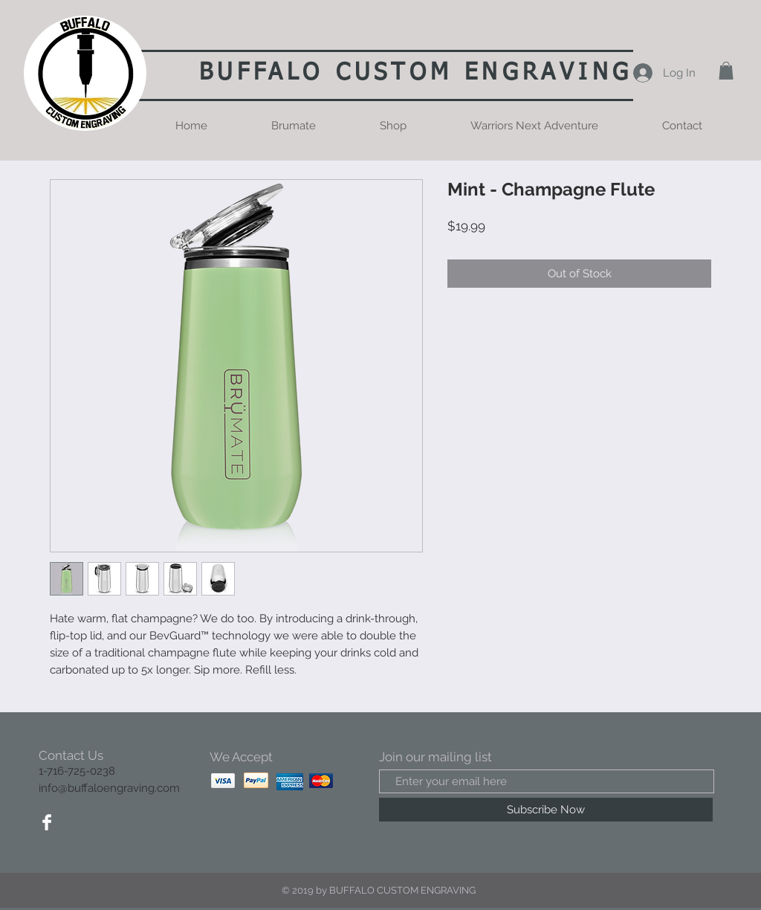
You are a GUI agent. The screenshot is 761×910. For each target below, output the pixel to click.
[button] (726, 71)
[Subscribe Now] (546, 810)
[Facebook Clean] (47, 822)
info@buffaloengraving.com (109, 788)
